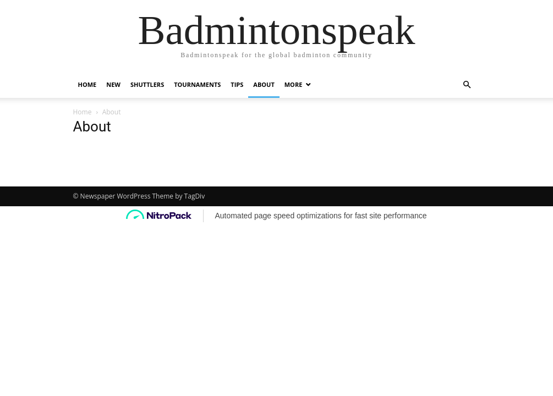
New (113, 84)
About (263, 84)
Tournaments (197, 84)
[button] (467, 85)
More (293, 84)
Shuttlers (147, 84)
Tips (237, 84)
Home (87, 84)
